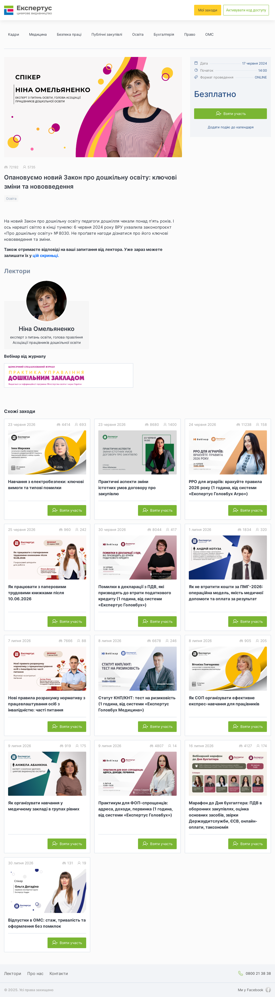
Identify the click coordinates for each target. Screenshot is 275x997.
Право (189, 34)
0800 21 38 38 (258, 973)
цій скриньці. (46, 255)
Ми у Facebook (250, 990)
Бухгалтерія (164, 34)
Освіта (138, 34)
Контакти (59, 973)
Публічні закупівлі (106, 34)
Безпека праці (69, 34)
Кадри (13, 34)
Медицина (38, 34)
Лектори (12, 973)
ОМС (209, 34)
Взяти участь (234, 113)
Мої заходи (207, 10)
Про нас (35, 973)
